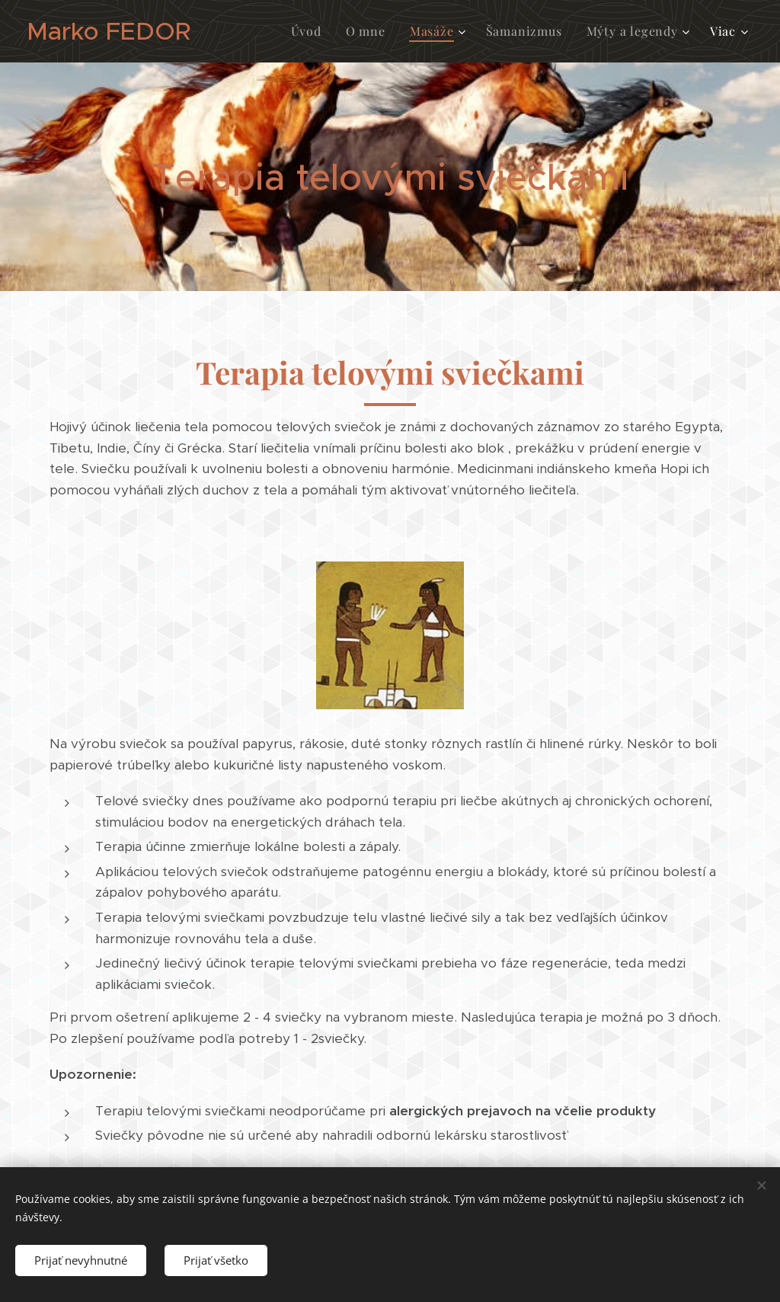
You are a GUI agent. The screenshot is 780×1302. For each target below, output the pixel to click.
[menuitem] (310, 31)
